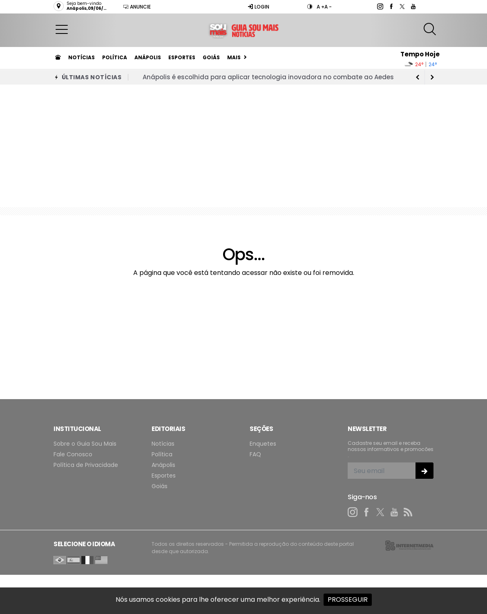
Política (114, 57)
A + (320, 6)
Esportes (181, 57)
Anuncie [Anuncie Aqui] (137, 6)
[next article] (417, 77)
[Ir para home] (58, 57)
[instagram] (379, 6)
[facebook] (390, 6)
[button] (62, 29)
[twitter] (401, 6)
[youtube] (413, 6)
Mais (234, 57)
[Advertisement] (243, 146)
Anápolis (147, 57)
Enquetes (263, 443)
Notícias (81, 57)
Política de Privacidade (86, 465)
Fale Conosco (73, 454)
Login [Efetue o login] (258, 6)
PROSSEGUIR (348, 599)
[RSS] (408, 512)
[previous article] (432, 77)
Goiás (211, 57)
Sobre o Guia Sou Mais (85, 443)
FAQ (255, 454)
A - (328, 6)
